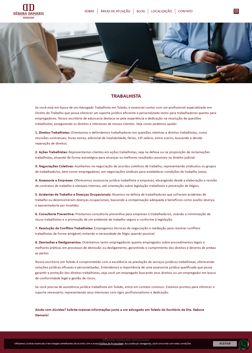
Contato (185, 11)
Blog (141, 11)
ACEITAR (225, 343)
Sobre (89, 11)
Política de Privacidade (111, 343)
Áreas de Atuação (115, 11)
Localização (161, 11)
